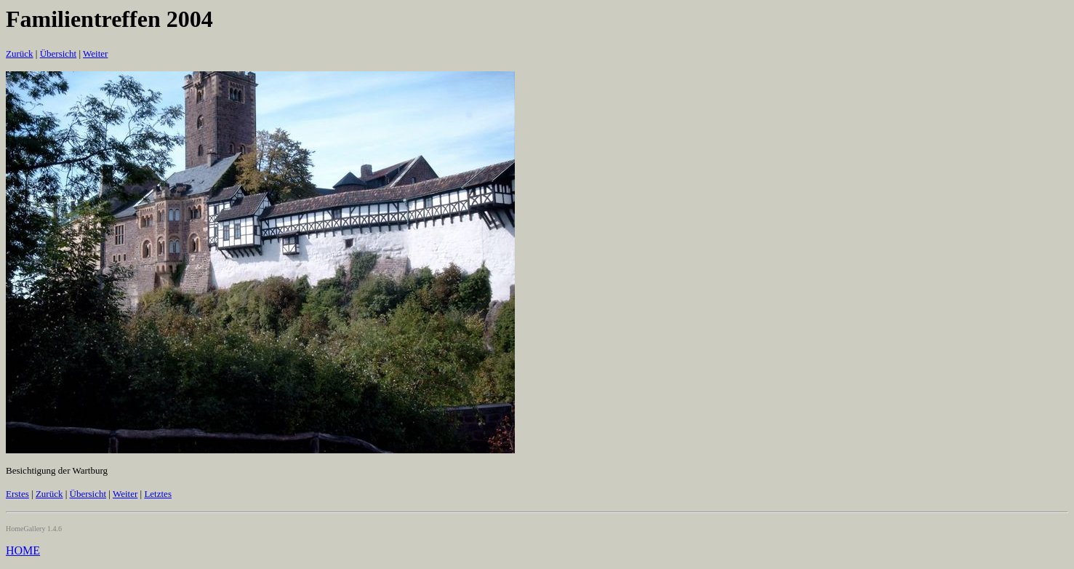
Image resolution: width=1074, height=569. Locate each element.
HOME (23, 550)
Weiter (95, 53)
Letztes (158, 493)
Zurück (19, 53)
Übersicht (58, 53)
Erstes (17, 493)
